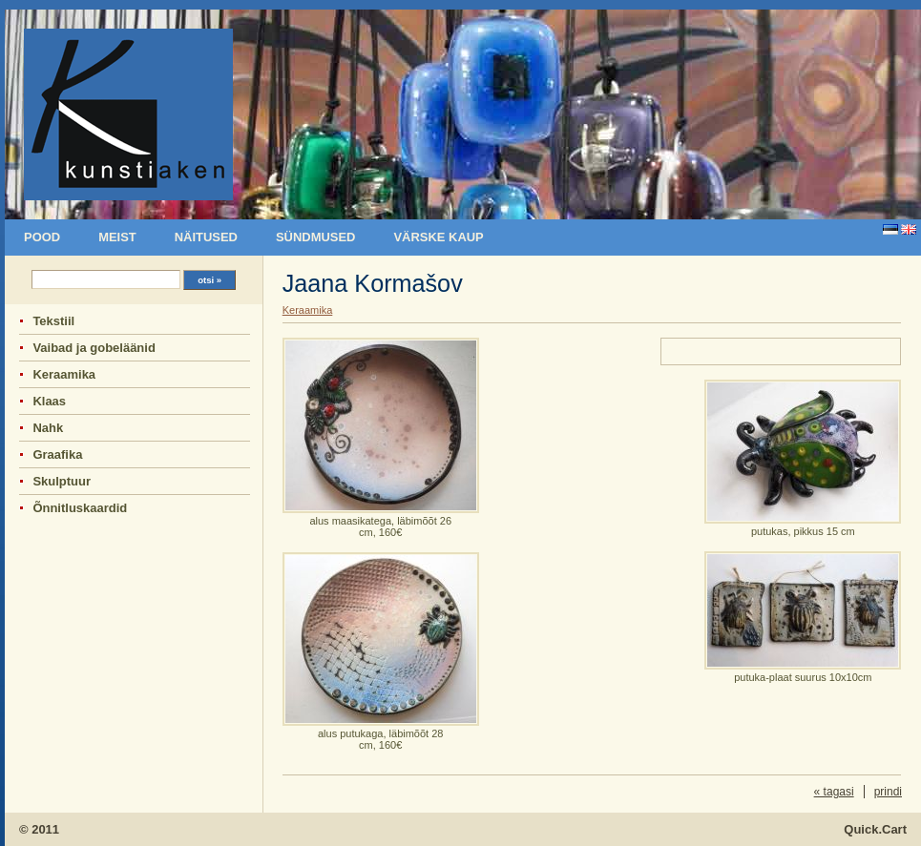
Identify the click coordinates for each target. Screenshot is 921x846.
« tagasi (834, 791)
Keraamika (63, 374)
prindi (888, 791)
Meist (117, 237)
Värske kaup (438, 237)
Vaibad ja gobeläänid (93, 347)
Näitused (206, 237)
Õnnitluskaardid (79, 508)
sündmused (315, 237)
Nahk (47, 428)
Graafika (57, 454)
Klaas (49, 401)
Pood (42, 237)
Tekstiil (53, 321)
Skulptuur (61, 481)
